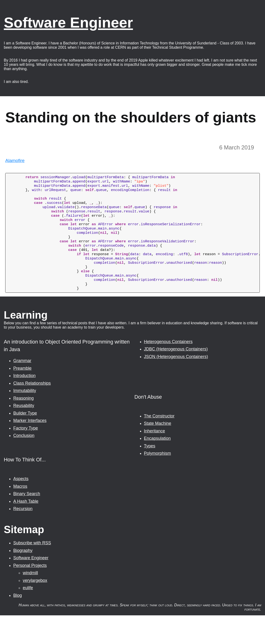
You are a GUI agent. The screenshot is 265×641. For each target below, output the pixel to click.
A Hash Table (25, 527)
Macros (20, 512)
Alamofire (14, 160)
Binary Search (26, 519)
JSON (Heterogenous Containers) (176, 382)
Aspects (20, 504)
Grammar (22, 386)
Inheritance (154, 456)
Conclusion (23, 461)
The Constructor (159, 441)
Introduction (24, 401)
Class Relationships (32, 409)
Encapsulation (157, 464)
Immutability (24, 416)
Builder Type (25, 438)
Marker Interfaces (29, 446)
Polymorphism (157, 479)
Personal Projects (30, 591)
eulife (28, 613)
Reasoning (23, 423)
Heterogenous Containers (168, 367)
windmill (30, 598)
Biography (23, 576)
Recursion (23, 534)
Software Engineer (68, 22)
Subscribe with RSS (32, 568)
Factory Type (25, 453)
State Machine (157, 449)
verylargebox (35, 606)
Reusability (23, 431)
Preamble (22, 394)
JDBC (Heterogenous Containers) (176, 374)
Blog (17, 621)
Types (149, 471)
